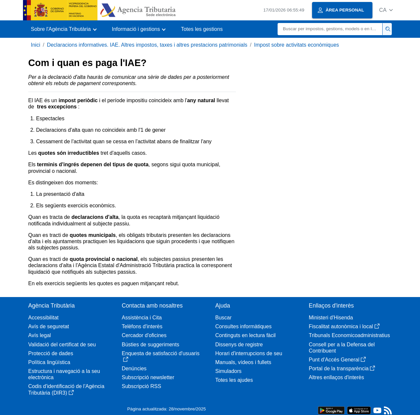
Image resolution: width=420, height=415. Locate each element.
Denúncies (134, 368)
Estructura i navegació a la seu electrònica (64, 374)
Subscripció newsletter (148, 377)
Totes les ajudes (234, 380)
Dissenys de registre (239, 344)
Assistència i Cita (142, 317)
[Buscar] (330, 29)
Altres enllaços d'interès (336, 377)
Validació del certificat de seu (62, 344)
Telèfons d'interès (142, 326)
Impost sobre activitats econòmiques (296, 45)
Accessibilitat (43, 317)
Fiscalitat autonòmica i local (344, 326)
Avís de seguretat (48, 326)
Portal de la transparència (342, 368)
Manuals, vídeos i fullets (243, 362)
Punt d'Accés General (337, 359)
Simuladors (228, 371)
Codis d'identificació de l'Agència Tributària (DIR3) (66, 389)
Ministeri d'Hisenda (331, 317)
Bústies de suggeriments (150, 344)
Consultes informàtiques (243, 326)
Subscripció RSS (141, 386)
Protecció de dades (50, 353)
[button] (386, 10)
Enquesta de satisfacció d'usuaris (161, 356)
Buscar (223, 317)
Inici (35, 45)
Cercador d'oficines (144, 335)
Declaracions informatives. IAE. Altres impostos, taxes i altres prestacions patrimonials (147, 45)
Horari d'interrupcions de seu (248, 353)
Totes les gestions (201, 29)
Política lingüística (49, 362)
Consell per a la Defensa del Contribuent (342, 348)
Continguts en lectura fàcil (245, 335)
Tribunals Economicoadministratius (349, 335)
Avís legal (39, 335)
